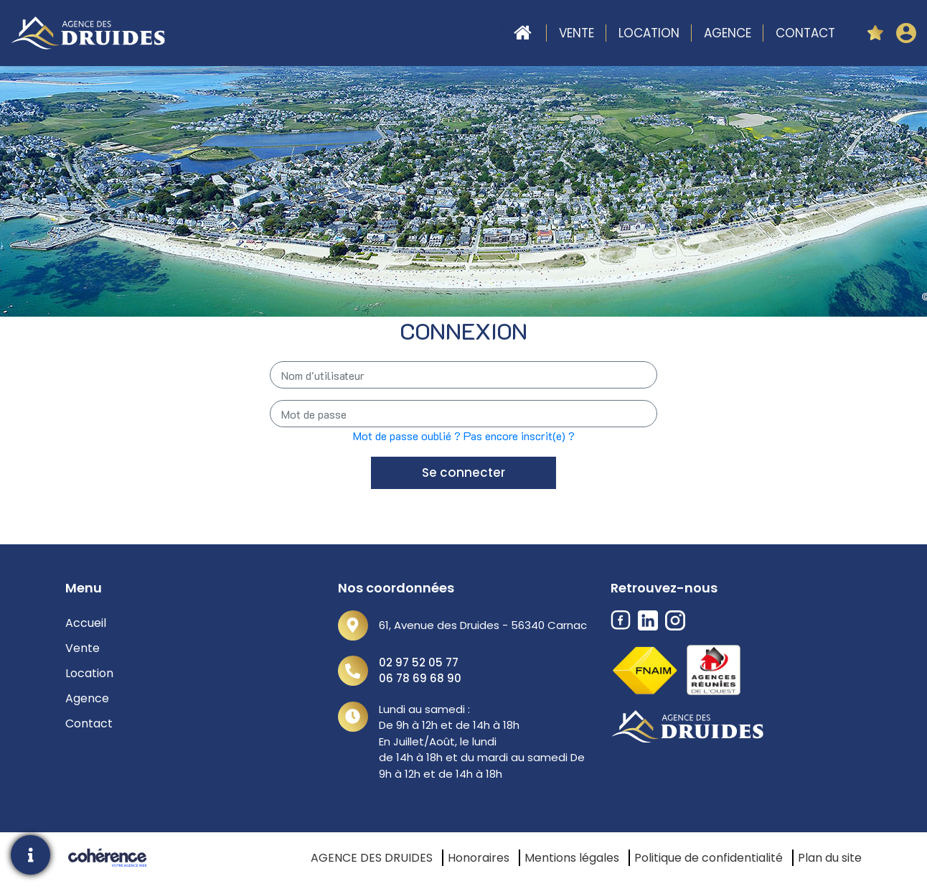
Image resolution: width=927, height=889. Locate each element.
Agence (727, 33)
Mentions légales (571, 858)
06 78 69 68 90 (420, 678)
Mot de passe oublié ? (407, 435)
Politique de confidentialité (708, 858)
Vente (576, 33)
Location (648, 33)
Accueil (523, 33)
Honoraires (478, 858)
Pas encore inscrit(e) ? (519, 435)
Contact (805, 33)
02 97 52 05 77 (418, 662)
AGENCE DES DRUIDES (372, 858)
